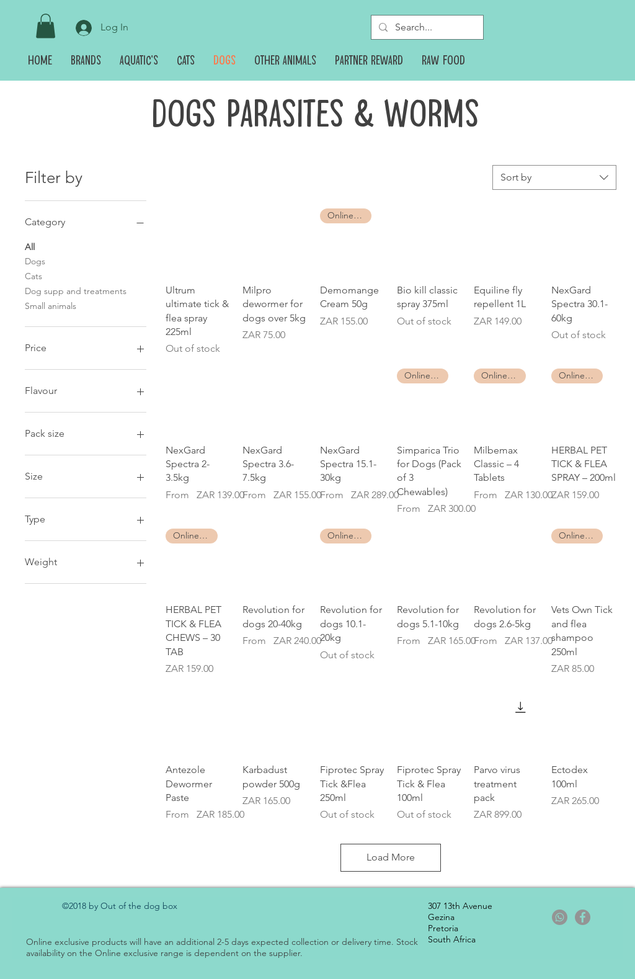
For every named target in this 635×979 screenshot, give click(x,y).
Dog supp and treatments (76, 290)
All (30, 246)
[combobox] (554, 177)
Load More (390, 857)
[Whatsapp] (559, 917)
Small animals (50, 305)
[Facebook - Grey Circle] (582, 917)
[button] (45, 26)
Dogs (35, 260)
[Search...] (426, 27)
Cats (33, 275)
